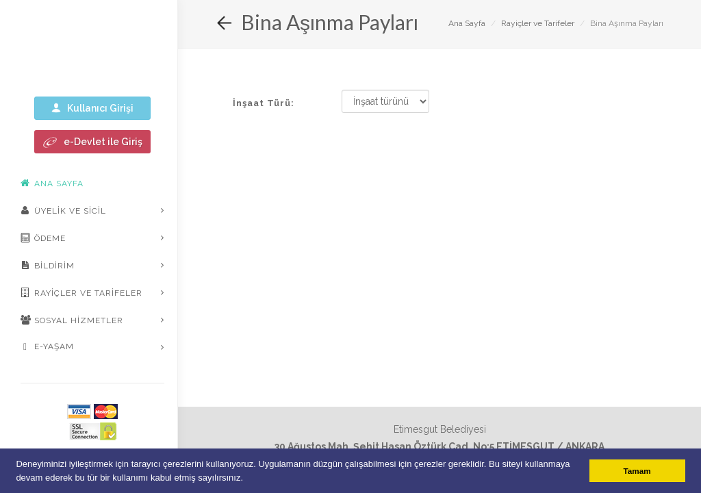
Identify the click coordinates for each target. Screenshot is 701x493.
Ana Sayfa (466, 23)
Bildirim (48, 265)
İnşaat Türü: (263, 103)
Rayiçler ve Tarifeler (81, 292)
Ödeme (43, 237)
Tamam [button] (637, 470)
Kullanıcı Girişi (92, 108)
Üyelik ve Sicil (63, 210)
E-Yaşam (47, 347)
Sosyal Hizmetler (72, 320)
